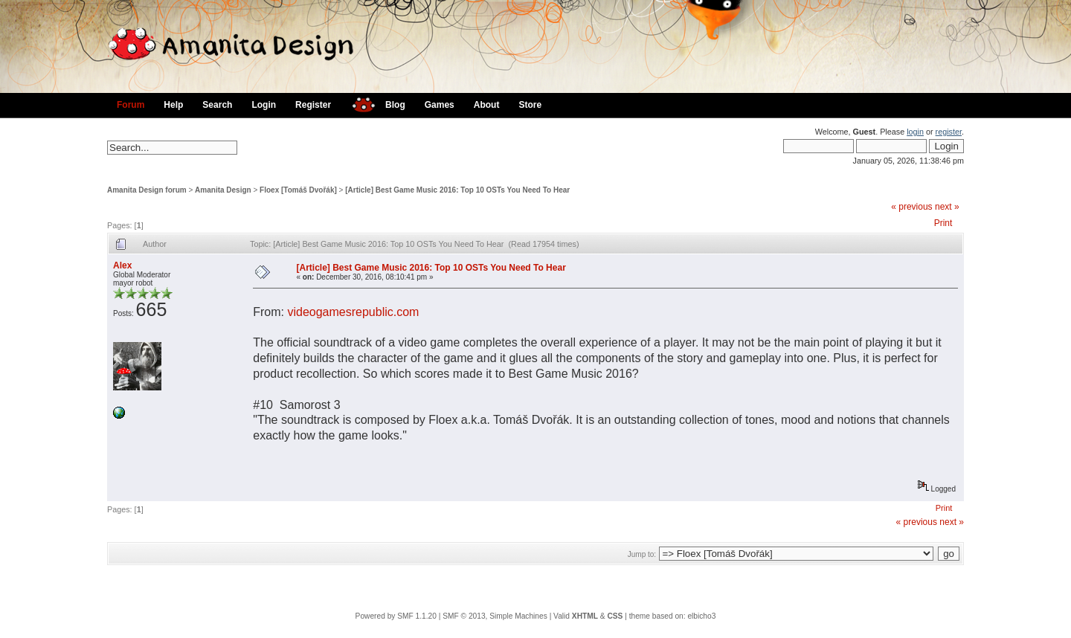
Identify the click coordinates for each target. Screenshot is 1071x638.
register (949, 131)
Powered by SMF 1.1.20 (396, 616)
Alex (122, 265)
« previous (911, 207)
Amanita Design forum (147, 190)
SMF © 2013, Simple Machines (495, 616)
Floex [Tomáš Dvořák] (298, 190)
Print (943, 223)
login (915, 131)
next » (947, 207)
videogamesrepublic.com (353, 312)
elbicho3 (701, 616)
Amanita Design (223, 190)
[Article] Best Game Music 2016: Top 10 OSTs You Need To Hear (457, 190)
